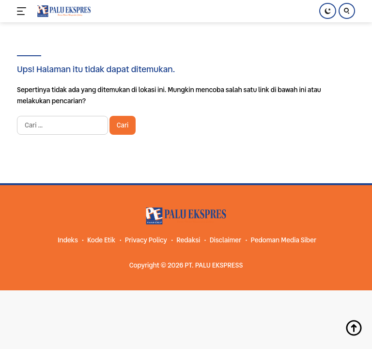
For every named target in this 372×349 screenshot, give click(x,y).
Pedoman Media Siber (283, 240)
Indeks (68, 240)
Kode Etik (101, 240)
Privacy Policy (146, 240)
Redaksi (188, 240)
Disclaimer (225, 240)
